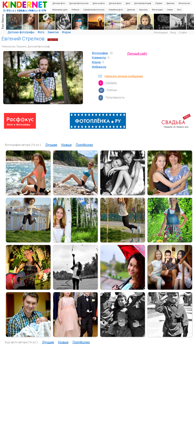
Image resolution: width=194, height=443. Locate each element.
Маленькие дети (59, 10)
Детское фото (115, 3)
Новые (66, 145)
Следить (111, 82)
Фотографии (100, 53)
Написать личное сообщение (124, 76)
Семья (170, 10)
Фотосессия (184, 3)
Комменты (99, 57)
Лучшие (51, 145)
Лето (179, 10)
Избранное (99, 66)
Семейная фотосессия (93, 10)
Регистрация (161, 32)
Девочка (170, 3)
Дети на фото (99, 3)
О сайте (183, 32)
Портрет (158, 3)
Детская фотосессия (78, 3)
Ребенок (75, 10)
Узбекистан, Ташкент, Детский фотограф (25, 46)
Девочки (131, 10)
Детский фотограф (142, 3)
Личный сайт (137, 53)
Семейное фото (116, 10)
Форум (66, 32)
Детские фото (58, 3)
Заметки (53, 32)
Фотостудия (157, 10)
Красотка (143, 10)
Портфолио (84, 145)
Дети (128, 3)
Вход (173, 32)
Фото (41, 32)
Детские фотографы (21, 32)
